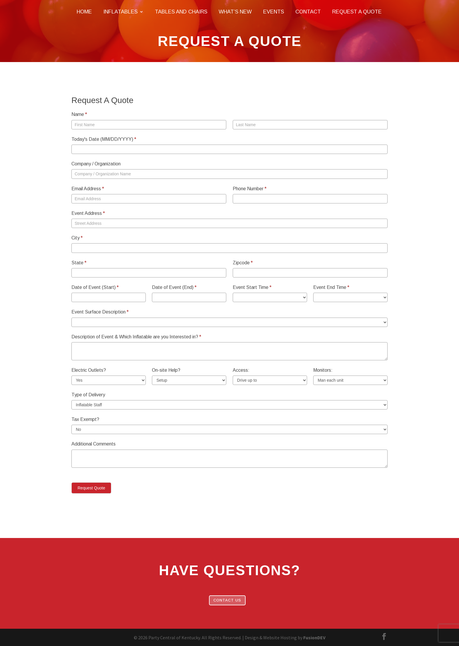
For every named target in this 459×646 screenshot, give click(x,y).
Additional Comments (93, 443)
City (77, 237)
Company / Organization (96, 163)
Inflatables (120, 12)
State (78, 262)
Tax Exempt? (85, 419)
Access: (241, 370)
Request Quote (91, 488)
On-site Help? (166, 370)
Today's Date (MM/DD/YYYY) (103, 139)
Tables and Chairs (181, 12)
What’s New (235, 12)
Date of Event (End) (174, 287)
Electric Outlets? (88, 370)
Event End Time (331, 287)
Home (84, 12)
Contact (308, 12)
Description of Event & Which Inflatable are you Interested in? (136, 336)
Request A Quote (357, 12)
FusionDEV (314, 637)
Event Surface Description (100, 311)
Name (79, 114)
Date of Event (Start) (95, 287)
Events (273, 12)
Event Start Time (252, 287)
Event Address (88, 213)
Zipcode (243, 262)
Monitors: (323, 370)
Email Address (87, 188)
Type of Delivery (88, 394)
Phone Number (249, 188)
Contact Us (227, 600)
